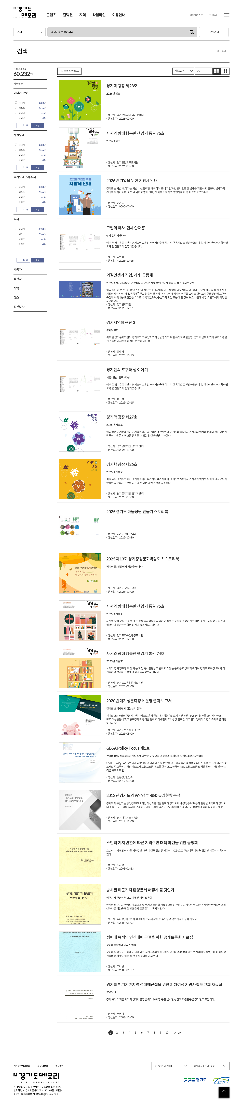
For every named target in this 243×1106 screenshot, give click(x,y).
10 (166, 1032)
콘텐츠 (51, 15)
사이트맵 (213, 14)
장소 (16, 297)
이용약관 (59, 1066)
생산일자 (19, 307)
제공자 (18, 270)
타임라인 (98, 15)
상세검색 (214, 32)
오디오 (22, 118)
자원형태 (19, 135)
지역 (82, 15)
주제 (16, 219)
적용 (37, 125)
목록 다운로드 (69, 71)
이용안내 (118, 15)
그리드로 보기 (225, 71)
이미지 (22, 102)
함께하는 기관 (196, 14)
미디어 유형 (21, 93)
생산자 (18, 279)
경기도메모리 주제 (25, 177)
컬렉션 (68, 15)
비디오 (22, 113)
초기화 (23, 125)
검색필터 (18, 84)
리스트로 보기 (216, 71)
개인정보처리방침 (22, 1066)
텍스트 (22, 107)
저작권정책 (42, 1066)
